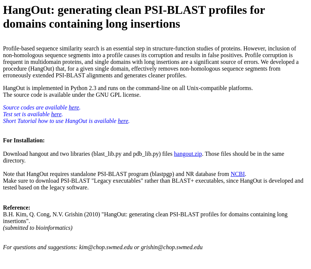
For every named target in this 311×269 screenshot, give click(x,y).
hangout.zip (188, 154)
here (74, 107)
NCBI (238, 174)
